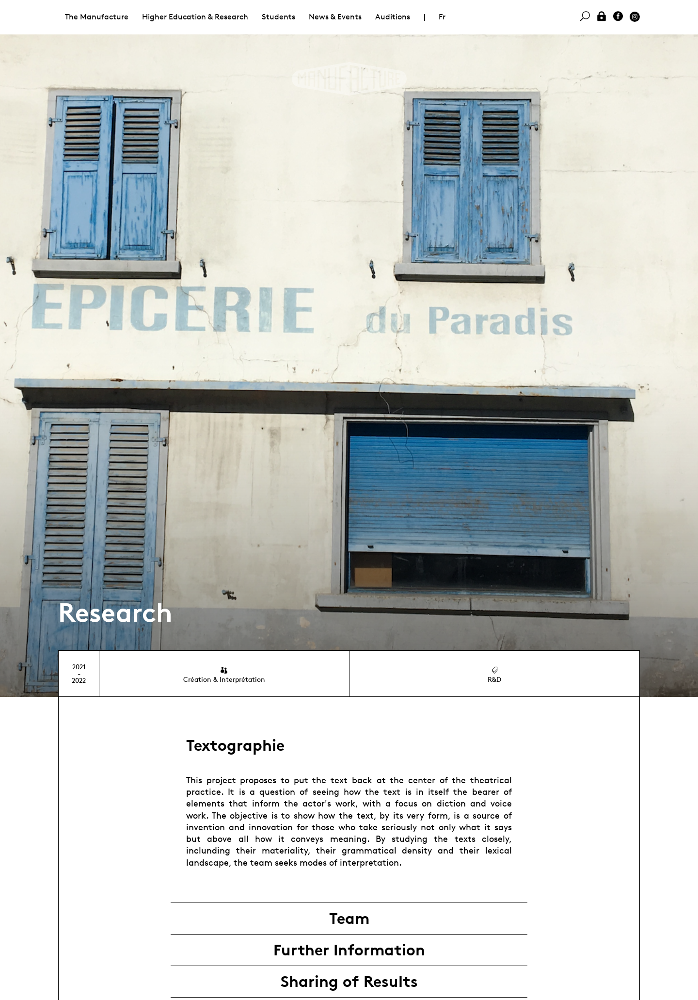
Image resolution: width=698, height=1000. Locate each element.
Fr (442, 16)
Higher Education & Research (195, 16)
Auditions (392, 16)
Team (349, 918)
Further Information (349, 950)
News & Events (335, 16)
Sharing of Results (349, 981)
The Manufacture (96, 16)
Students (278, 16)
